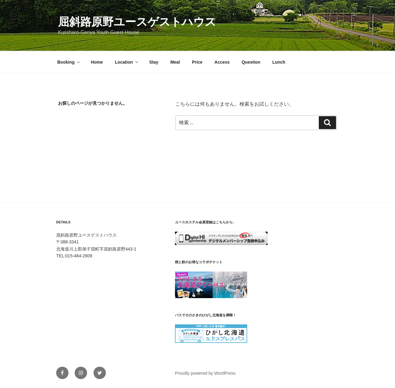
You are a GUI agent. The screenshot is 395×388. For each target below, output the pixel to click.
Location (127, 62)
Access (222, 62)
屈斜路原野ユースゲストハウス (137, 21)
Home (97, 62)
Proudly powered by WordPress (205, 373)
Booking (69, 62)
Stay (153, 62)
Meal (175, 62)
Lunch (278, 62)
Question (251, 62)
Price (197, 62)
